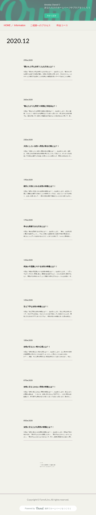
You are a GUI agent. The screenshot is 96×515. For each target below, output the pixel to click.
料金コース (62, 25)
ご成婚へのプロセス (40, 25)
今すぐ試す (51, 16)
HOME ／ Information (14, 25)
